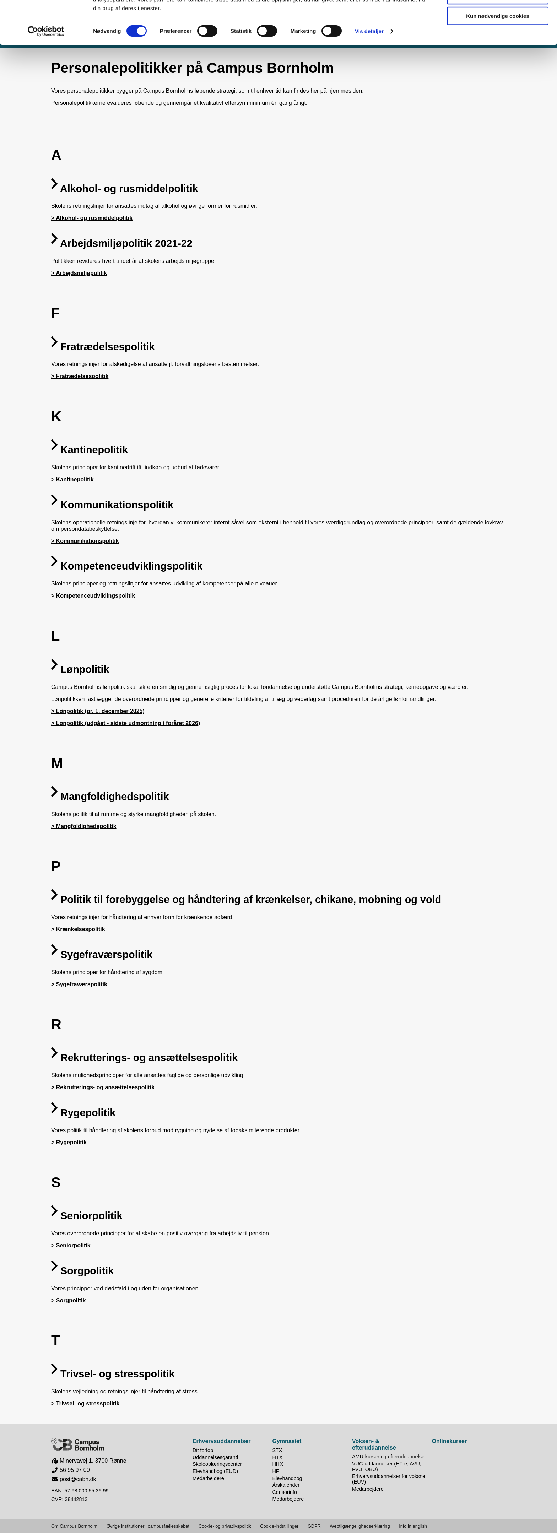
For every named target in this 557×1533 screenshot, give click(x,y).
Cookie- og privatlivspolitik (225, 1526)
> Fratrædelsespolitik (79, 376)
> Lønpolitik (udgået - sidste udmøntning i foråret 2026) (125, 723)
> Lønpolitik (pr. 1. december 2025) (98, 711)
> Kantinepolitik (72, 479)
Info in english (413, 1526)
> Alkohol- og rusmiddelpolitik (92, 218)
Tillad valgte (497, 39)
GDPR (314, 1526)
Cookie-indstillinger (279, 1526)
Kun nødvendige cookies (497, 59)
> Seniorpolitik (71, 1245)
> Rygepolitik (69, 1142)
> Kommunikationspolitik (85, 541)
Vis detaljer (369, 74)
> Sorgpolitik (68, 1300)
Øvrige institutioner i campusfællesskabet (148, 1526)
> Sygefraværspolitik (79, 984)
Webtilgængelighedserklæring (360, 1526)
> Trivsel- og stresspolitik (85, 1403)
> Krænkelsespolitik (78, 929)
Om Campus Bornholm (74, 1526)
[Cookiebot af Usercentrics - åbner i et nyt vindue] (46, 74)
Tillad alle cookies (497, 18)
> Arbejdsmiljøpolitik (79, 273)
